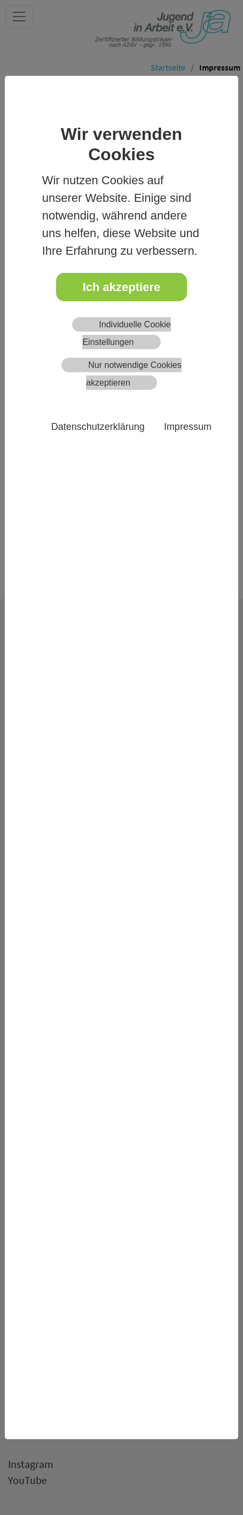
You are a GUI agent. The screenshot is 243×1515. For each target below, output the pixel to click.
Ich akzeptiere (122, 287)
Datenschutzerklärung (98, 426)
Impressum (187, 426)
